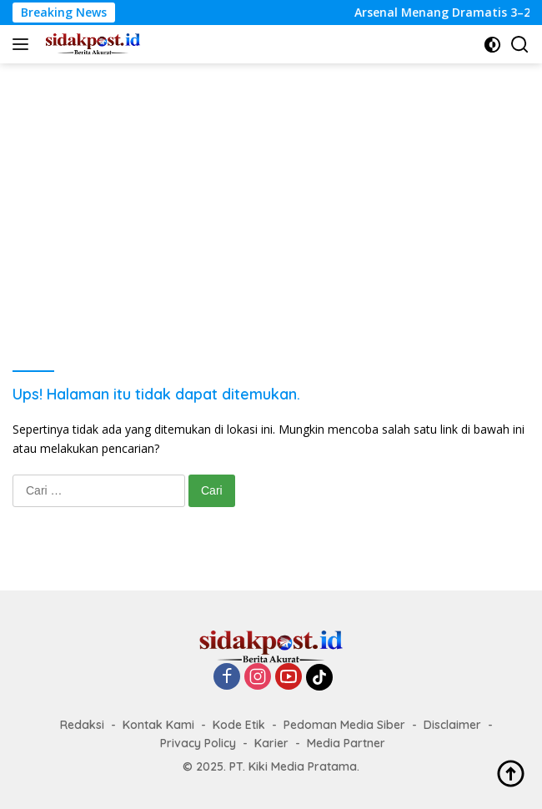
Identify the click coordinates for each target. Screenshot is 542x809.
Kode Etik (239, 724)
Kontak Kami (158, 724)
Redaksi (82, 724)
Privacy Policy (198, 743)
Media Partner (346, 743)
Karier (271, 743)
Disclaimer (452, 724)
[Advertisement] (271, 188)
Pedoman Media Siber (344, 724)
